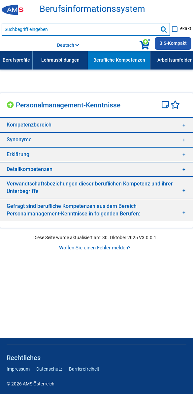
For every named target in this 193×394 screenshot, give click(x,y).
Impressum (18, 369)
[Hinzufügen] (11, 103)
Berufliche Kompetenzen (119, 60)
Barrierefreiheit (84, 369)
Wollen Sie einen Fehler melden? (94, 248)
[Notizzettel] (166, 105)
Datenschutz (49, 369)
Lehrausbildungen (60, 60)
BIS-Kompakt (173, 43)
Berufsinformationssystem (92, 9)
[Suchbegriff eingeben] (80, 29)
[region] (96, 124)
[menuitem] (16, 60)
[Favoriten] (175, 105)
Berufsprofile (16, 60)
